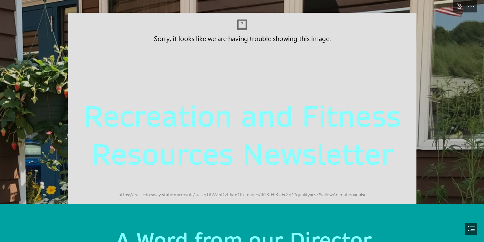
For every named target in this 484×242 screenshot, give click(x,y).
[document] (242, 121)
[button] (459, 6)
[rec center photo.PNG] (242, 102)
